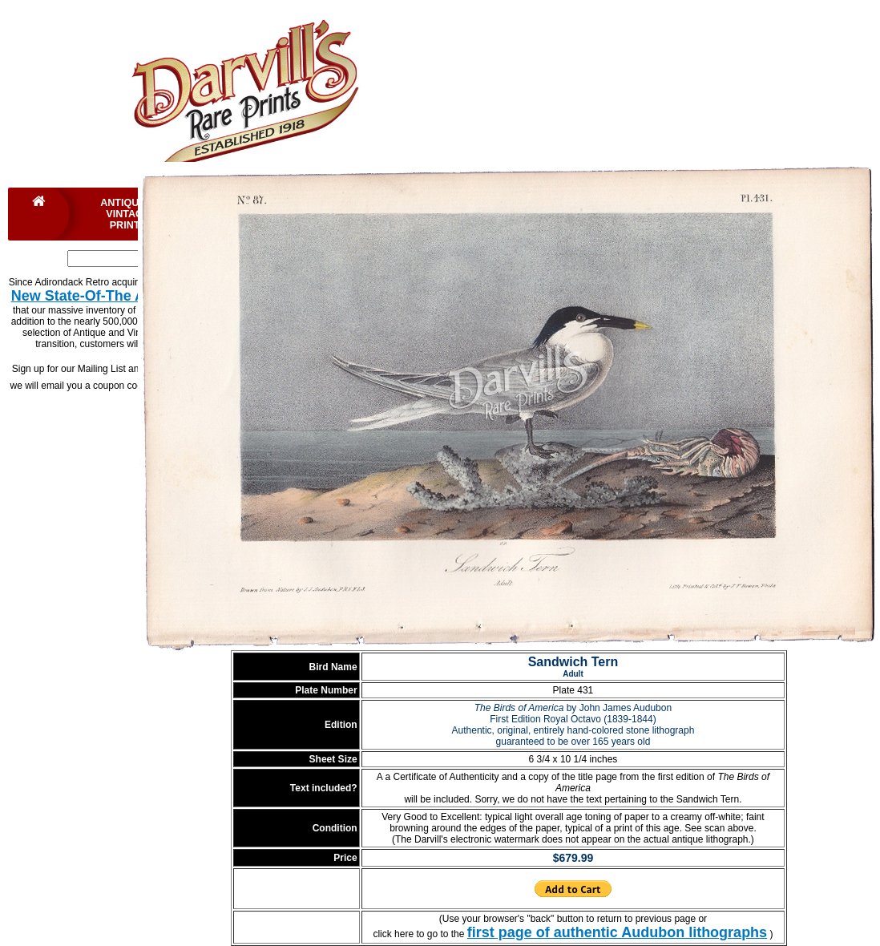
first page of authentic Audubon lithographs (617, 932)
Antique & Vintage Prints (127, 214)
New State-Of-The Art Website (113, 296)
